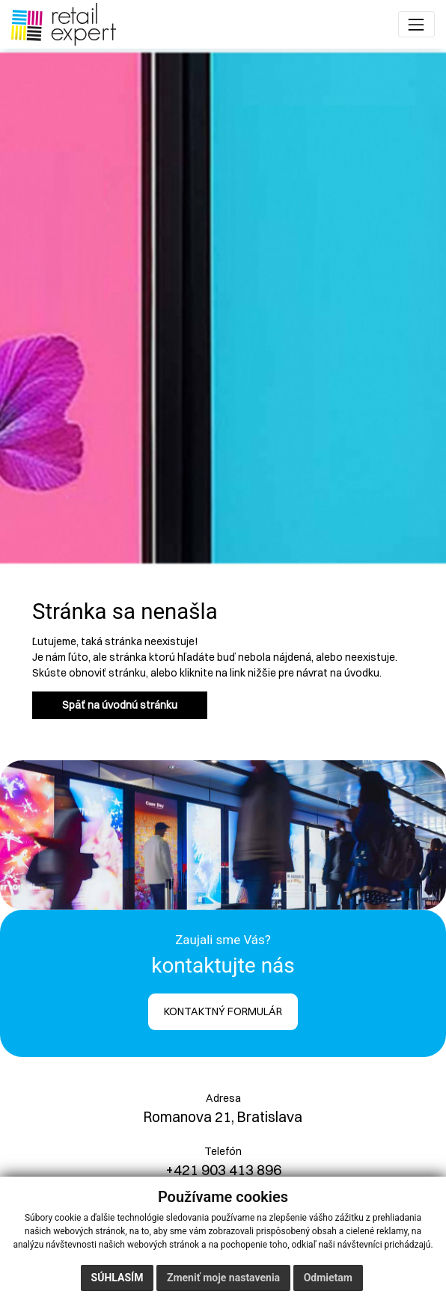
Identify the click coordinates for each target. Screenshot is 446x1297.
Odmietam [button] (328, 1278)
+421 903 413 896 (223, 1170)
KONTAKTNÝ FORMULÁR (223, 1011)
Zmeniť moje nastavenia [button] (223, 1278)
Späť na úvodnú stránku (119, 705)
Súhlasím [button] (117, 1278)
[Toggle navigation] (416, 24)
